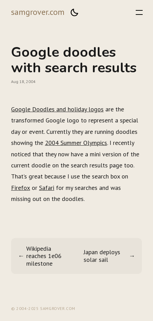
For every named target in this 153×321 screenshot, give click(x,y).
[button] (74, 12)
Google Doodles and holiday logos (57, 109)
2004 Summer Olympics (76, 143)
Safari (46, 188)
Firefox (20, 188)
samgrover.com (38, 12)
